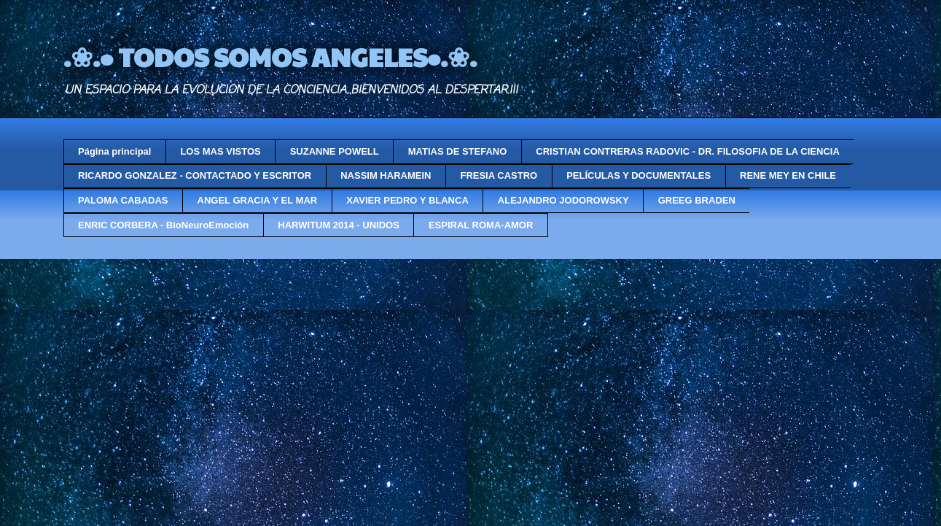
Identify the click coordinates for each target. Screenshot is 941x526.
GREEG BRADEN (696, 200)
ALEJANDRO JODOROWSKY (563, 200)
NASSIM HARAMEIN (385, 175)
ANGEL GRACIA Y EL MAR (258, 200)
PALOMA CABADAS (123, 200)
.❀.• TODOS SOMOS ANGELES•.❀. (270, 56)
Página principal (114, 151)
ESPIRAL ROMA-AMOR (481, 225)
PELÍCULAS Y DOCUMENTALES (638, 175)
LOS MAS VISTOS (220, 151)
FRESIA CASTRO (498, 175)
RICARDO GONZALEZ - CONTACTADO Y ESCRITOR (194, 175)
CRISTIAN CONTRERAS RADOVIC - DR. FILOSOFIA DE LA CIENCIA (687, 151)
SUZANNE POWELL (334, 151)
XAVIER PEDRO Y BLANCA (407, 200)
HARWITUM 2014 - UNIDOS (338, 225)
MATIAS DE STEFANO (457, 151)
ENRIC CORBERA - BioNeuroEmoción (163, 225)
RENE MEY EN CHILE (788, 175)
